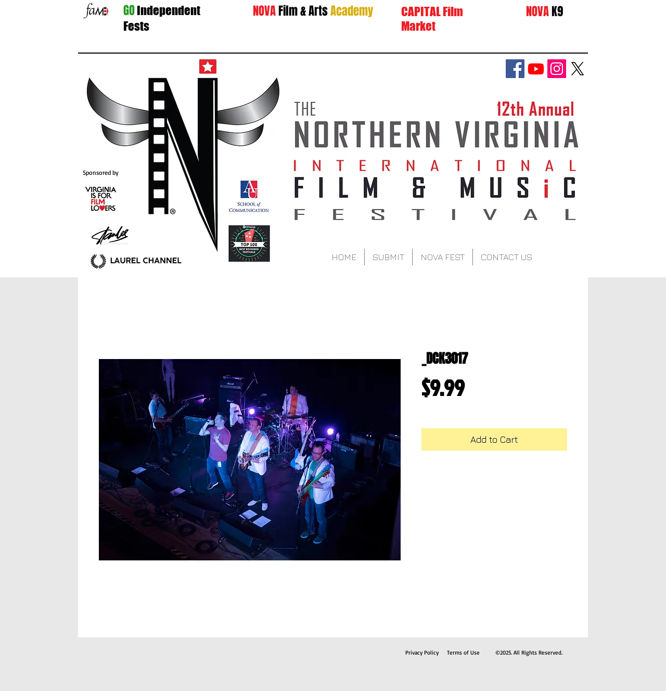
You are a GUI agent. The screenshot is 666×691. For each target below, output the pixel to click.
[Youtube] (536, 68)
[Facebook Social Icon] (515, 68)
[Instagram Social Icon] (556, 68)
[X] (577, 68)
